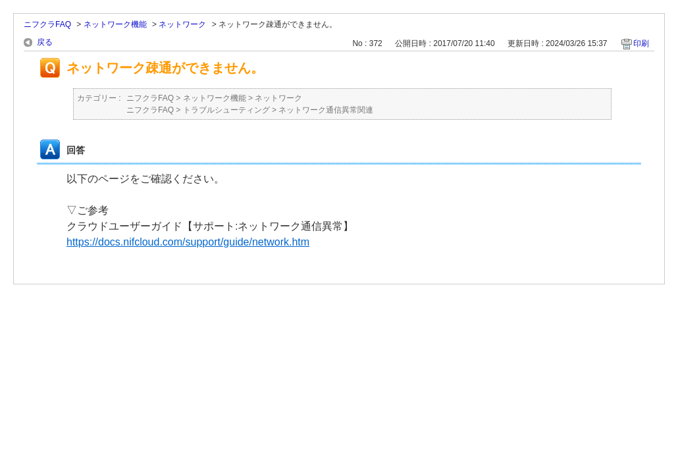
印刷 (641, 43)
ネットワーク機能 (115, 24)
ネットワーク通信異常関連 (325, 110)
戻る (45, 42)
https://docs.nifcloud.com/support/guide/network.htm (187, 242)
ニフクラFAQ (47, 24)
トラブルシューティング (226, 110)
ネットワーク (182, 24)
